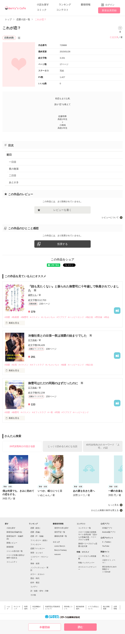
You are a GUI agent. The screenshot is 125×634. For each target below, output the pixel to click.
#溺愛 (7, 317)
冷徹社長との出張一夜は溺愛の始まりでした (58, 335)
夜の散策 (14, 168)
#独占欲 (89, 317)
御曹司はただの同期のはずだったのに (53, 383)
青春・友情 (34, 563)
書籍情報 (85, 4)
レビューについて (110, 217)
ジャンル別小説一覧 (15, 551)
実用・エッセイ (36, 553)
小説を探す (43, 4)
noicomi (57, 554)
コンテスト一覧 (84, 528)
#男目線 (98, 317)
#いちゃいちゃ (48, 317)
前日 (9, 154)
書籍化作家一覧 (60, 536)
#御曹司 (24, 317)
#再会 (106, 317)
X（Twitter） (107, 542)
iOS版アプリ (107, 528)
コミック (42, 9)
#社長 (14, 365)
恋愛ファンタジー (37, 548)
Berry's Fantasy (60, 550)
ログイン (109, 4)
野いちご (105, 556)
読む (80, 627)
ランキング (65, 4)
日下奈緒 (32, 340)
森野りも (32, 295)
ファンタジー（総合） (39, 540)
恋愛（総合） (35, 528)
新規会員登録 (109, 10)
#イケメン (35, 317)
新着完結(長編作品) (14, 532)
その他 (33, 595)
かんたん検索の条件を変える (105, 510)
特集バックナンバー (86, 563)
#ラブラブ (61, 317)
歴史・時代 (34, 578)
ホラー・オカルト (37, 574)
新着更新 (10, 547)
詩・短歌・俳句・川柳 (39, 591)
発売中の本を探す (61, 528)
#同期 (57, 412)
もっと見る (113, 505)
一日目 (12, 161)
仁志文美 (114, 37)
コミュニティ (12, 562)
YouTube (105, 546)
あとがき (14, 182)
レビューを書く (62, 210)
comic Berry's (59, 546)
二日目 (12, 175)
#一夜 (50, 412)
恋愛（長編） (35, 532)
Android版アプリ (109, 532)
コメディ (34, 587)
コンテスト (62, 9)
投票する (62, 244)
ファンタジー (35, 544)
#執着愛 (15, 317)
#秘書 (63, 365)
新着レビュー (12, 543)
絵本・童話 (34, 582)
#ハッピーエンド (76, 317)
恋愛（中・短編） (37, 536)
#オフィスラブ (37, 365)
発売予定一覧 (59, 532)
